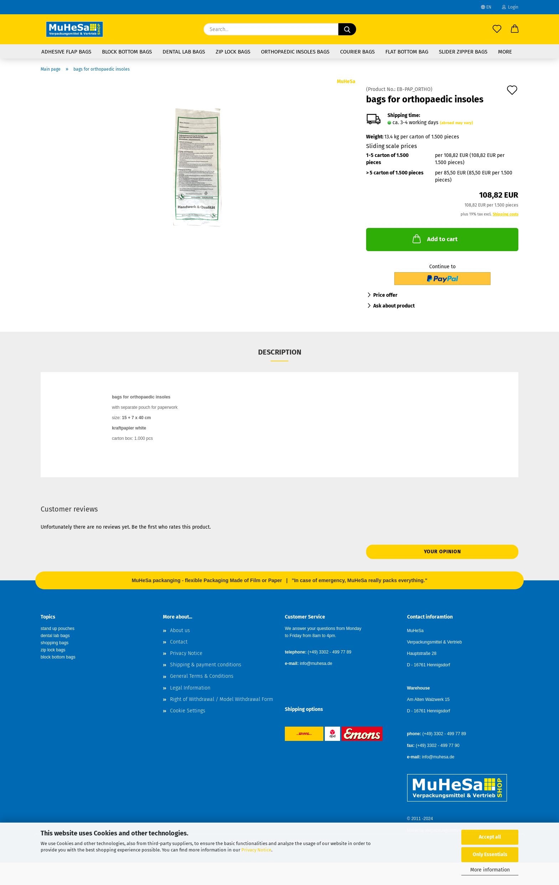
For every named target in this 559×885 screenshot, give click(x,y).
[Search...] (347, 29)
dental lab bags (55, 635)
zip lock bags (53, 649)
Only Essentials (490, 854)
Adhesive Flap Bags (66, 52)
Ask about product (394, 306)
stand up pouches (58, 628)
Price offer (385, 295)
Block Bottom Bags (127, 52)
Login (510, 7)
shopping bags (54, 642)
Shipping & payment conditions (205, 665)
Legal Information (190, 688)
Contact (179, 642)
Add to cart (434, 238)
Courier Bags (357, 52)
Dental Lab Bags (184, 52)
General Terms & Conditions (202, 676)
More (505, 52)
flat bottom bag (406, 52)
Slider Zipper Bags (463, 52)
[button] (515, 29)
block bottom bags (58, 657)
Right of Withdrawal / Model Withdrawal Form (221, 699)
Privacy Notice (256, 850)
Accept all (490, 837)
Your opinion (442, 552)
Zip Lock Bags (233, 52)
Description (279, 352)
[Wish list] (497, 29)
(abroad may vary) (456, 123)
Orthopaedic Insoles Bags (295, 52)
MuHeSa (346, 81)
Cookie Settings (187, 711)
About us (180, 630)
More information (490, 870)
